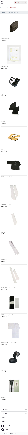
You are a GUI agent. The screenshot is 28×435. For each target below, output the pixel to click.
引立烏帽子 (3, 121)
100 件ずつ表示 (13, 12)
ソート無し (4, 12)
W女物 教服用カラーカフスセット (10, 287)
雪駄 (2, 149)
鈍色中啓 (3, 397)
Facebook (5, 426)
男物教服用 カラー (6, 232)
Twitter (4, 429)
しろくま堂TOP (4, 7)
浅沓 (2, 94)
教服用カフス (4, 259)
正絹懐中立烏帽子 (5, 38)
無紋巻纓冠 (3, 370)
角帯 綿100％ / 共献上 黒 (7, 315)
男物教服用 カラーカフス (7, 204)
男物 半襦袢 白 (4, 66)
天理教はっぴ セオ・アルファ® (8, 177)
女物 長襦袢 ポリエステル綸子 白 (9, 342)
